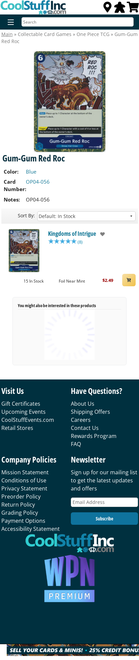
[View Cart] (133, 9)
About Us (82, 403)
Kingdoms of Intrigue (72, 233)
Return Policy (18, 504)
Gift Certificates (20, 403)
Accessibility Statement (30, 529)
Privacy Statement (24, 488)
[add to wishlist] (100, 234)
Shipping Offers (90, 411)
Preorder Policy (21, 496)
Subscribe (104, 518)
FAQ (76, 444)
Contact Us (85, 428)
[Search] (77, 22)
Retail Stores (17, 428)
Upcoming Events (23, 411)
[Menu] (9, 22)
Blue (31, 171)
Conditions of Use (23, 480)
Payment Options (23, 520)
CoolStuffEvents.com (27, 420)
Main (7, 34)
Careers (81, 420)
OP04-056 (38, 181)
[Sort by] (86, 216)
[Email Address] (104, 502)
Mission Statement (25, 472)
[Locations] (107, 9)
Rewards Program (94, 436)
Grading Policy (19, 512)
